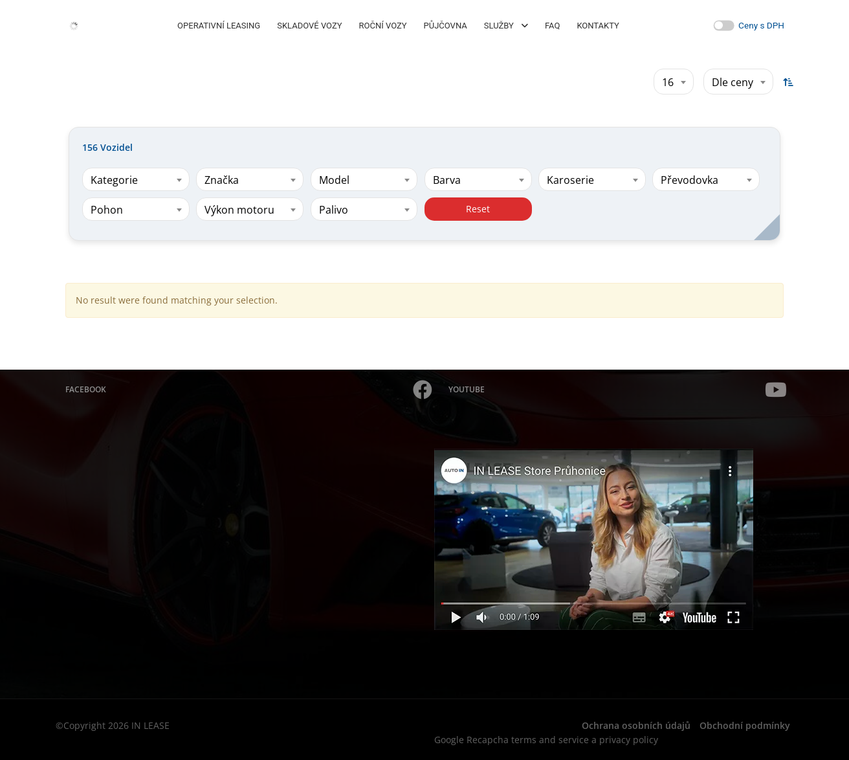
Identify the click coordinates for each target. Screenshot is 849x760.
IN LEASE (150, 725)
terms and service (550, 739)
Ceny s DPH (761, 25)
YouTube (617, 389)
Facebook (248, 389)
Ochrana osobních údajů (636, 725)
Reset (478, 209)
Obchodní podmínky (745, 725)
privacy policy (628, 739)
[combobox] (674, 82)
